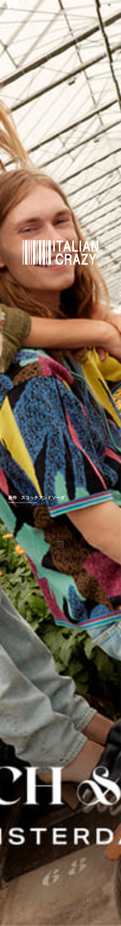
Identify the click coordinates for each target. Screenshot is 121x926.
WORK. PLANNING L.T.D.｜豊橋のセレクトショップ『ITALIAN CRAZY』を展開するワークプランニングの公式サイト (20, 4)
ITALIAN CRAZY (60, 252)
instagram (109, 5)
